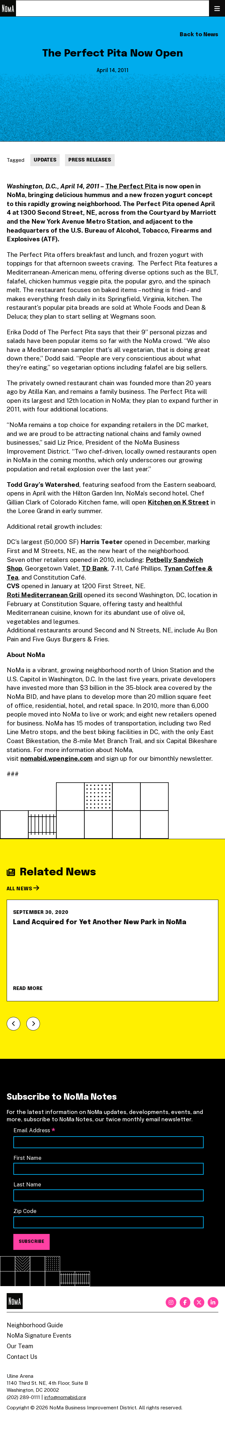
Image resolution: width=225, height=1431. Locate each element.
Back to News (199, 35)
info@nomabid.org (65, 1397)
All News (23, 889)
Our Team (20, 1346)
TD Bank (95, 568)
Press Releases (89, 160)
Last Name (27, 1184)
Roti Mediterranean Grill (44, 595)
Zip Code (24, 1211)
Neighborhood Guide (35, 1325)
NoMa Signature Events (39, 1335)
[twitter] (199, 1302)
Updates (45, 160)
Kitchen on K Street (178, 502)
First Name (27, 1158)
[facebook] (185, 1302)
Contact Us (22, 1356)
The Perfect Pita (131, 186)
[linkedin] (213, 1302)
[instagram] (171, 1302)
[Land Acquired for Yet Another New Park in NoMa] (112, 950)
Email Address (34, 1130)
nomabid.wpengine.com (56, 758)
